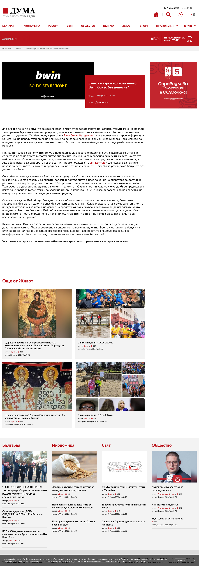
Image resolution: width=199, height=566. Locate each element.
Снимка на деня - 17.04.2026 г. (95, 342)
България (11, 445)
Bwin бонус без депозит (79, 135)
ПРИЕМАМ (181, 560)
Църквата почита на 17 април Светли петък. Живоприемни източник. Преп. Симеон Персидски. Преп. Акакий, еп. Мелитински (34, 345)
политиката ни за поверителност (133, 562)
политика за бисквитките (104, 562)
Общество (162, 445)
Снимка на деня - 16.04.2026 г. (95, 415)
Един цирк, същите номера (167, 518)
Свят (106, 445)
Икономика (63, 445)
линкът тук (97, 162)
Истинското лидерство (165, 504)
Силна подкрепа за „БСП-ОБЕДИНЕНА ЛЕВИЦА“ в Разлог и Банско (22, 514)
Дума (98, 102)
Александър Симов (166, 494)
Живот (18, 49)
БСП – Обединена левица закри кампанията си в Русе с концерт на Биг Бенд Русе (24, 534)
